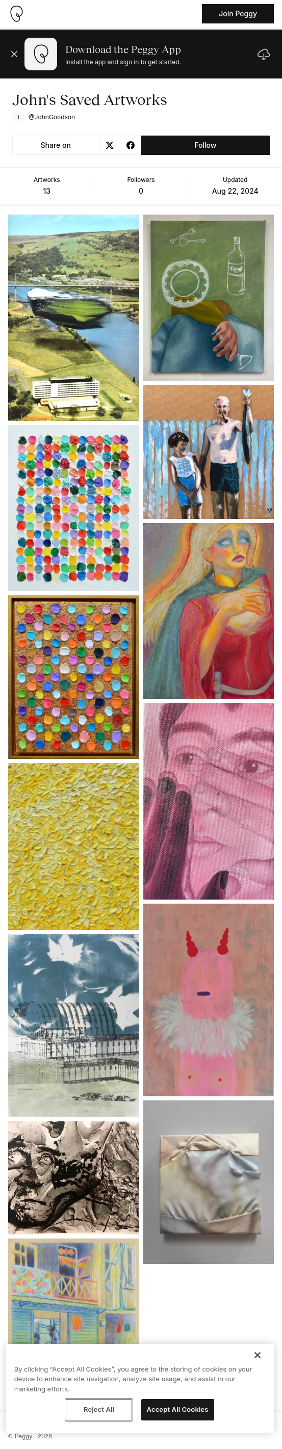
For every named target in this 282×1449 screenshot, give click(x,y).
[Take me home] (16, 14)
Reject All (99, 1409)
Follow (205, 145)
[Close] (257, 1355)
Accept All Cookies (178, 1409)
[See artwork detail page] (73, 318)
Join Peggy (238, 13)
